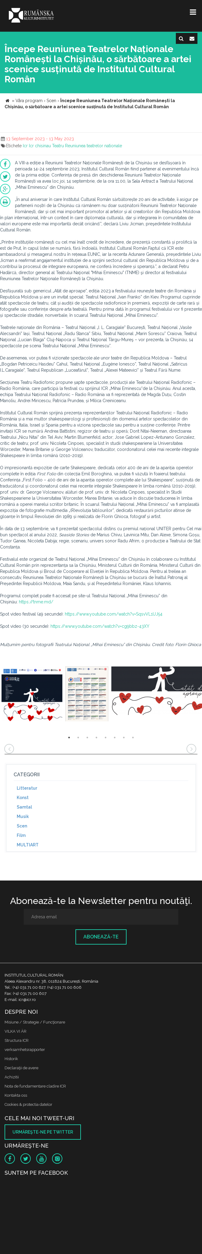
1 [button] (69, 737)
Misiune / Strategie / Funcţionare (35, 1022)
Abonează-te (101, 937)
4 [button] (96, 737)
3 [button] (87, 737)
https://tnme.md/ (36, 601)
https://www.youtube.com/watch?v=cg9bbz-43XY (99, 626)
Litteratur (27, 788)
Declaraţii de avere (21, 1068)
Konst (23, 797)
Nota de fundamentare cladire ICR (35, 1086)
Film (21, 835)
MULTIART (28, 844)
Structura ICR (17, 1040)
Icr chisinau (40, 145)
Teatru (58, 145)
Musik (23, 816)
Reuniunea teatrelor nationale (93, 145)
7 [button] (124, 737)
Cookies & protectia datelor (28, 1104)
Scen (22, 825)
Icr (25, 145)
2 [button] (78, 737)
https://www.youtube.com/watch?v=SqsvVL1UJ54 (113, 614)
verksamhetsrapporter (25, 1049)
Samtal (24, 807)
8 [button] (133, 737)
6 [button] (115, 737)
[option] (32, 694)
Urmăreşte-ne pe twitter (42, 1132)
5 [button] (106, 737)
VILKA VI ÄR (15, 1031)
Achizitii (12, 1077)
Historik (11, 1058)
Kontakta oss (16, 1095)
